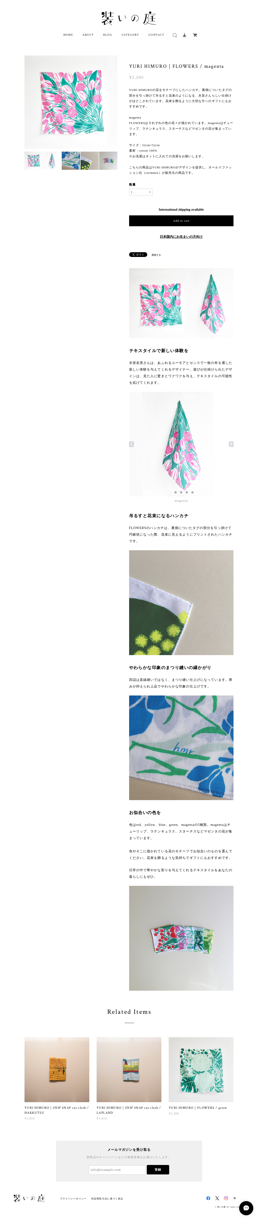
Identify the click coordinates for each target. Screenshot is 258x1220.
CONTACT (156, 35)
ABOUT (88, 35)
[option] (71, 102)
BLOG (107, 35)
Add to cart (181, 220)
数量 (132, 184)
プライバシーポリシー (73, 1198)
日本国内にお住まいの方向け (181, 237)
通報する (156, 255)
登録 (158, 1169)
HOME (68, 35)
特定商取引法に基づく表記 (107, 1198)
